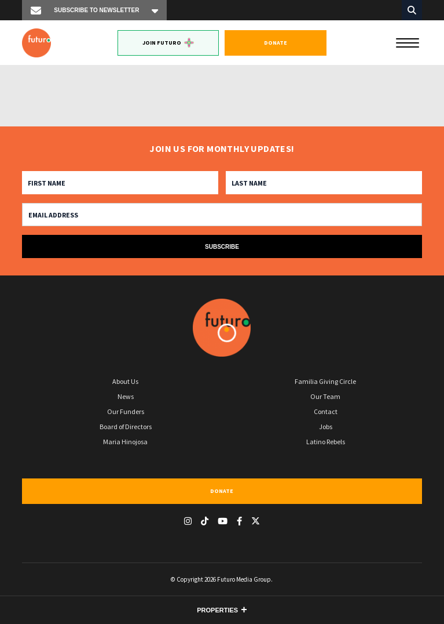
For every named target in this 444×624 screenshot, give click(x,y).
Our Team (325, 396)
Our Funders (125, 411)
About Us (125, 381)
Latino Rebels (325, 441)
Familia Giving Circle (325, 381)
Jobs (325, 426)
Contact (325, 411)
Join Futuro (168, 43)
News (126, 396)
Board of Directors (126, 426)
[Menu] (407, 41)
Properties (217, 610)
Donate (275, 42)
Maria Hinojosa (125, 441)
